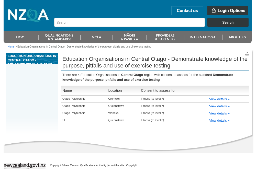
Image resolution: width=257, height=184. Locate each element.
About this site (116, 165)
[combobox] (153, 25)
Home (11, 46)
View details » (219, 99)
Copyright (131, 165)
